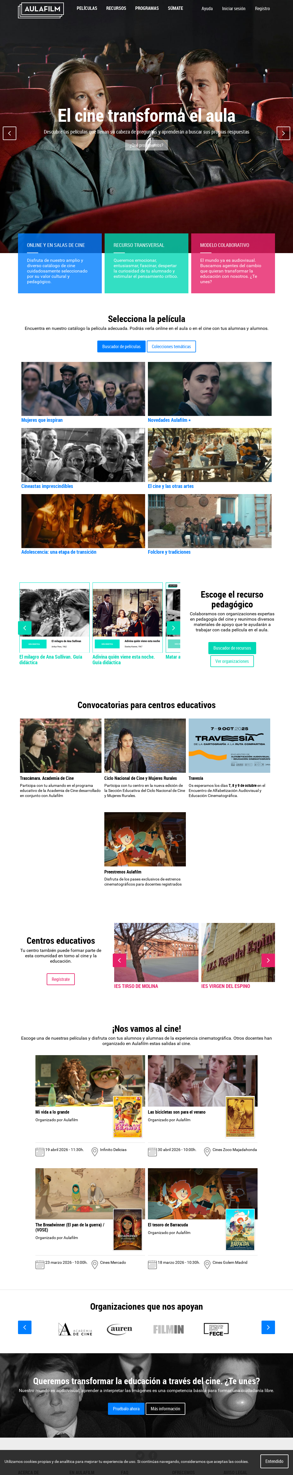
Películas (87, 8)
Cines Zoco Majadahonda (235, 1149)
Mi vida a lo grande (52, 1112)
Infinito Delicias (113, 1149)
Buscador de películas (121, 346)
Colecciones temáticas (171, 346)
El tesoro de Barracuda (168, 1225)
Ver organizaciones (232, 661)
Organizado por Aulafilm (56, 1120)
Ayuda (207, 8)
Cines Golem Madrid (230, 1262)
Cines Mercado (113, 1262)
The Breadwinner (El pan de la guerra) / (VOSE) (69, 1227)
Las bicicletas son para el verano (177, 1112)
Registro (262, 8)
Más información (165, 1409)
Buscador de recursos (232, 648)
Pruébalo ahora (126, 1409)
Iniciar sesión (233, 8)
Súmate (175, 8)
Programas (147, 8)
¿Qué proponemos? (146, 145)
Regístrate (61, 979)
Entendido (274, 1461)
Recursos (116, 8)
